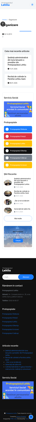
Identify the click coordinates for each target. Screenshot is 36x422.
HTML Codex (13, 419)
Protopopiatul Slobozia (10, 314)
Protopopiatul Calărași (10, 333)
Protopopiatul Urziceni (10, 329)
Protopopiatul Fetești (10, 318)
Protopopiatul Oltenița (10, 325)
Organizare (10, 25)
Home (4, 20)
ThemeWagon (29, 419)
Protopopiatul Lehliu (9, 322)
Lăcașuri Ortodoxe (21, 416)
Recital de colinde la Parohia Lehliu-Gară (17, 77)
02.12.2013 (7, 34)
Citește (18, 241)
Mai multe (18, 218)
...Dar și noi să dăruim (21, 201)
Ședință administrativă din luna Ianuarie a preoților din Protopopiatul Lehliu (18, 61)
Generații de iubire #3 (22, 209)
